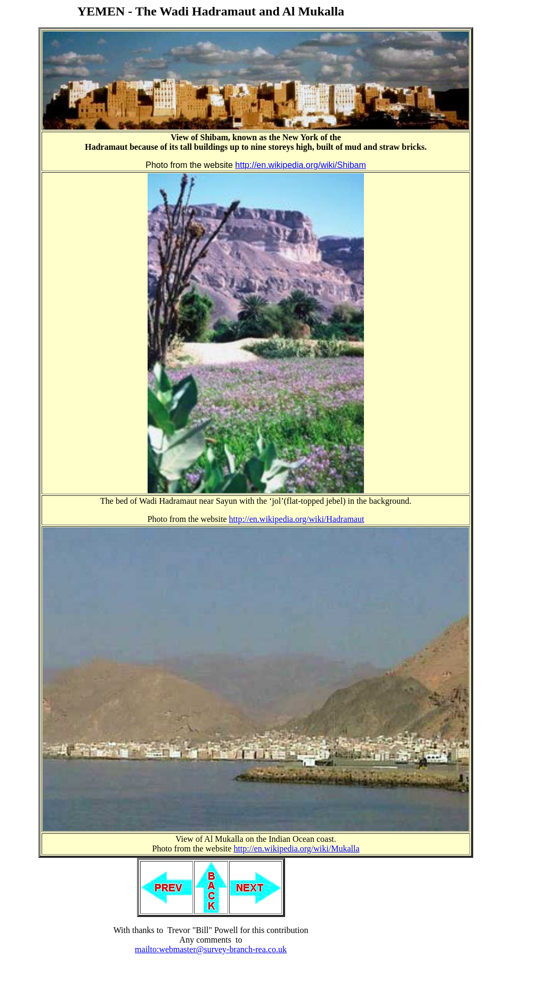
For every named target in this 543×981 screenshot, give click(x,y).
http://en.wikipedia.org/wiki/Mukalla (296, 848)
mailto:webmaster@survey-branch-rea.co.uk (211, 949)
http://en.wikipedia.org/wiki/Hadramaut (296, 519)
